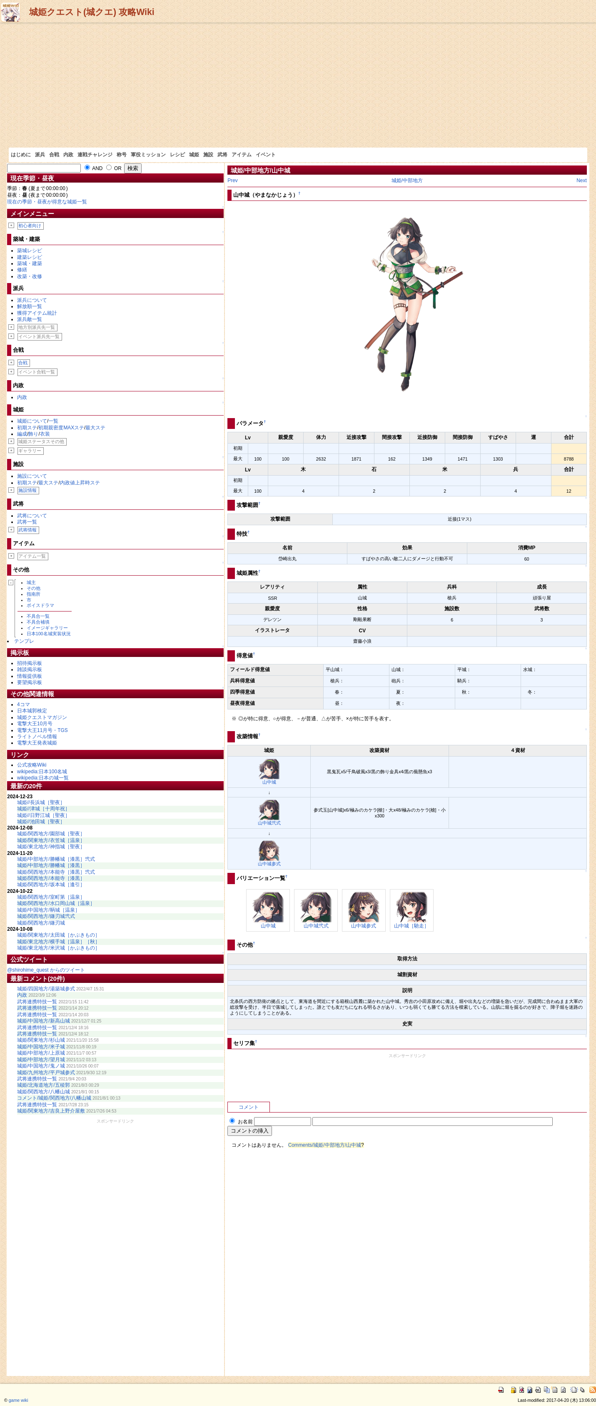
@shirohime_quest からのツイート (46, 970)
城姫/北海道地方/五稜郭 (43, 1085)
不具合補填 (38, 621)
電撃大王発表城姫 (37, 743)
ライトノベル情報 (37, 736)
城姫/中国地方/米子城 (41, 1047)
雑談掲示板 (29, 669)
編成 (22, 434)
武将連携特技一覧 (37, 1002)
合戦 (54, 155)
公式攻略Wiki (31, 765)
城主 (31, 582)
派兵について (32, 300)
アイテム (242, 155)
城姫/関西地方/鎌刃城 (41, 923)
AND (94, 168)
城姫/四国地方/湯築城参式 (46, 989)
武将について (32, 516)
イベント (266, 155)
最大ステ (95, 428)
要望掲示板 (29, 682)
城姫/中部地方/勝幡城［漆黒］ (51, 865)
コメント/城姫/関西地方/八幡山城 (54, 1098)
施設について (32, 476)
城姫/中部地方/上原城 (41, 1053)
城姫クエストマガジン (42, 717)
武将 (222, 155)
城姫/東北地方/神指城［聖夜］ (51, 847)
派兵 (40, 155)
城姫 (194, 155)
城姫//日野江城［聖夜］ (43, 815)
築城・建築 (29, 263)
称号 (122, 155)
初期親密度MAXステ (61, 428)
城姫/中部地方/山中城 (260, 170)
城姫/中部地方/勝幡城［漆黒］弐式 (56, 859)
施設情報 (27, 490)
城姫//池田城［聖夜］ (41, 822)
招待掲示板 (29, 663)
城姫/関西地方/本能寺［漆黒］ (51, 878)
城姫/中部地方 (407, 180)
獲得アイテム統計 (37, 313)
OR (114, 168)
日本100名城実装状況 (49, 633)
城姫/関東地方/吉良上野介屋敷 (51, 1111)
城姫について (32, 421)
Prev (232, 180)
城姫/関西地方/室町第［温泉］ (51, 897)
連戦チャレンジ (94, 155)
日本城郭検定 (32, 711)
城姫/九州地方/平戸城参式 (46, 1072)
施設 (208, 155)
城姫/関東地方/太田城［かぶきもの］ (58, 935)
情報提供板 (29, 676)
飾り (33, 434)
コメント (249, 1107)
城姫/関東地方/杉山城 (41, 1040)
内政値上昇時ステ (80, 483)
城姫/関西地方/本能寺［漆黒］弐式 (56, 872)
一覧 (53, 421)
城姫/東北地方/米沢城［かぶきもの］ (58, 948)
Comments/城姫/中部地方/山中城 (324, 1145)
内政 (68, 155)
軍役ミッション (148, 155)
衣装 (45, 434)
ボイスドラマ (40, 605)
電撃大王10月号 (34, 724)
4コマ (23, 704)
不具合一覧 (38, 616)
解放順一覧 (29, 306)
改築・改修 (29, 276)
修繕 (22, 270)
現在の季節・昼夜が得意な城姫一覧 (47, 202)
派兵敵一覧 (29, 319)
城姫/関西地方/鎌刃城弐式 (46, 916)
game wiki (18, 1400)
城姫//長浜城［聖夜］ (41, 802)
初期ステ (27, 428)
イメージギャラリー (47, 627)
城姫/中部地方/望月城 (41, 1060)
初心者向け (29, 225)
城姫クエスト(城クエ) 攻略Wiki (92, 12)
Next (581, 180)
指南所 (33, 593)
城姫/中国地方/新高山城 (43, 1021)
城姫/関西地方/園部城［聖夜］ (51, 834)
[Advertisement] (298, 85)
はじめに (21, 155)
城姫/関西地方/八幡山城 (43, 1092)
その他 (33, 588)
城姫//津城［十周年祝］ (43, 809)
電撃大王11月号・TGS (42, 730)
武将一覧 (27, 522)
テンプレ (24, 641)
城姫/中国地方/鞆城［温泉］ (48, 910)
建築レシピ (29, 257)
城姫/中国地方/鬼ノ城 (41, 1066)
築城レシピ (29, 250)
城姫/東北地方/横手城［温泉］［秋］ (58, 942)
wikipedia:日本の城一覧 (43, 778)
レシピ (177, 155)
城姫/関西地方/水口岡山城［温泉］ (56, 903)
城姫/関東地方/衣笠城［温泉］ (51, 840)
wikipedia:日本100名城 (42, 771)
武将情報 (27, 529)
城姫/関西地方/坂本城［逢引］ (51, 884)
